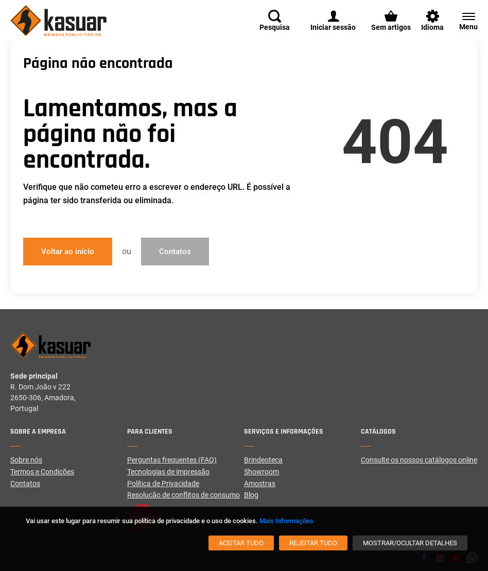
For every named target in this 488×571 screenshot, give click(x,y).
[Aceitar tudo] (241, 543)
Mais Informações (286, 521)
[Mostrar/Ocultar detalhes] (410, 543)
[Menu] (463, 20)
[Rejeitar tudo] (313, 543)
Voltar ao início (67, 251)
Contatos (175, 251)
